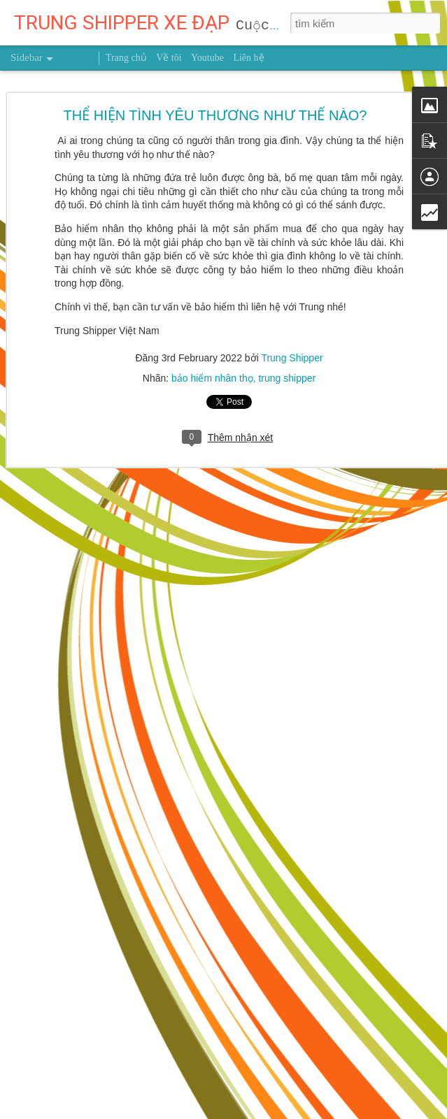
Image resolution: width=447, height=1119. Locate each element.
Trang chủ (126, 57)
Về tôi (168, 57)
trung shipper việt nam (362, 833)
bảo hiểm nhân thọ (212, 230)
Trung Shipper (291, 209)
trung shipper (286, 230)
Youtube (207, 57)
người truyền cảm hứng (257, 833)
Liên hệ (248, 57)
